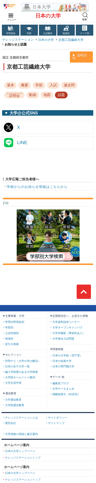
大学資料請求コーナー (66, 322)
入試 (53, 85)
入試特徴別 (12, 333)
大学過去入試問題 (63, 338)
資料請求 (79, 57)
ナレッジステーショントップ (23, 457)
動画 (32, 95)
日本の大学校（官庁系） (67, 355)
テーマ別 (84, 33)
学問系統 (10, 33)
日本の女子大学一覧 (17, 366)
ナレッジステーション (18, 39)
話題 (61, 95)
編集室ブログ (60, 383)
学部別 (9, 327)
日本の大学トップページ (20, 451)
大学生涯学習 (13, 382)
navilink (10, 14)
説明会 (14, 95)
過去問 (69, 85)
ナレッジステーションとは (21, 417)
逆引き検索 (12, 344)
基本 (10, 85)
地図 (47, 95)
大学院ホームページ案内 (20, 377)
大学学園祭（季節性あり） (68, 333)
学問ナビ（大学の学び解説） (23, 361)
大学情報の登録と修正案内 (21, 434)
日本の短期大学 (62, 361)
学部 (29, 33)
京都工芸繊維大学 (71, 39)
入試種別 (47, 33)
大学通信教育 (13, 399)
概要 (24, 85)
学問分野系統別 (14, 322)
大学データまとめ (63, 388)
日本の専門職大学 (63, 366)
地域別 (66, 33)
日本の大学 (48, 16)
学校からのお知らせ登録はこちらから (37, 187)
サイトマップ (56, 423)
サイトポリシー (57, 417)
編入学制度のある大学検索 (21, 371)
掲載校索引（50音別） (66, 394)
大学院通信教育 (14, 405)
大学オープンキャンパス (67, 327)
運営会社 (10, 423)
